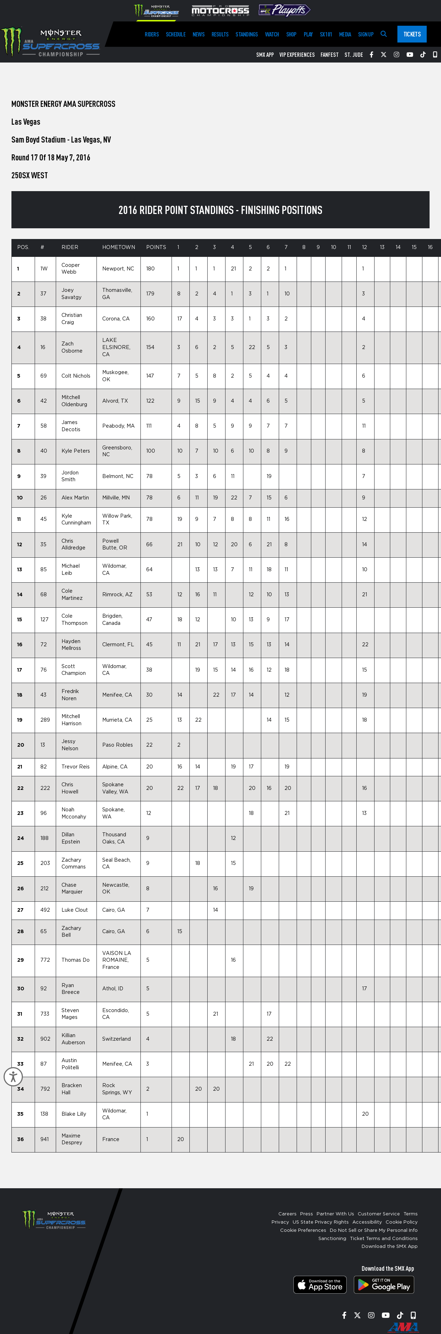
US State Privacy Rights (321, 1222)
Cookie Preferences (303, 1230)
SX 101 (326, 34)
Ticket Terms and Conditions (384, 1238)
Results (220, 34)
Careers (287, 1214)
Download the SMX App (390, 1246)
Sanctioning (332, 1238)
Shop (291, 34)
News (198, 34)
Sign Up (365, 34)
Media (345, 34)
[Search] (384, 34)
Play (308, 34)
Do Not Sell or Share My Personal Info (374, 1230)
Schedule (175, 34)
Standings (247, 34)
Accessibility (367, 1222)
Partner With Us (335, 1214)
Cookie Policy (402, 1222)
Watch (272, 34)
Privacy (280, 1222)
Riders (151, 34)
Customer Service (379, 1214)
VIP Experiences (297, 54)
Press (306, 1214)
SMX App (265, 54)
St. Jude (354, 54)
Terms (410, 1214)
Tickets (412, 34)
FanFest (330, 54)
